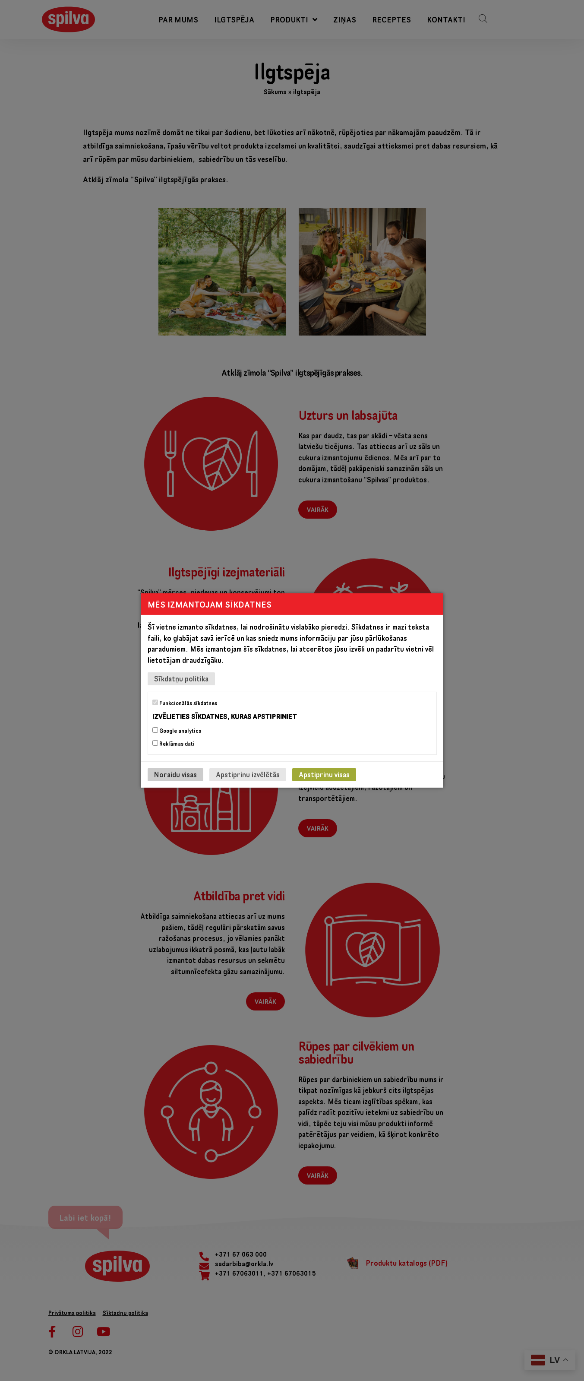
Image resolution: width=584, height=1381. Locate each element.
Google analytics (176, 730)
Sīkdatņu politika (181, 678)
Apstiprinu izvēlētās (248, 774)
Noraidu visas (175, 774)
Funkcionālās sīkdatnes (184, 703)
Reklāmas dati (173, 743)
